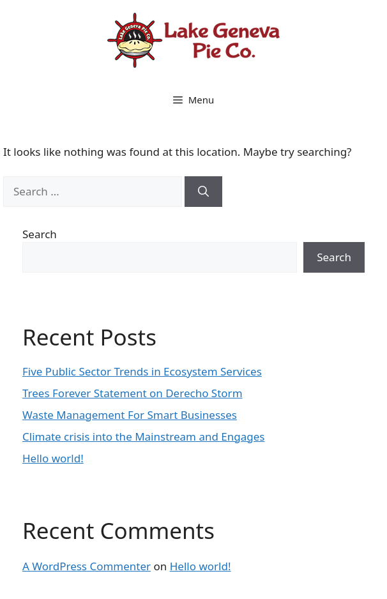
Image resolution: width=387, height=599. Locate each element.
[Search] (203, 191)
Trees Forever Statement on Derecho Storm (132, 393)
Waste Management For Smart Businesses (129, 414)
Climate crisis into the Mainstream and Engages (143, 436)
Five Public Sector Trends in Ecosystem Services (142, 371)
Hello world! (53, 458)
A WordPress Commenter (86, 566)
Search (39, 234)
